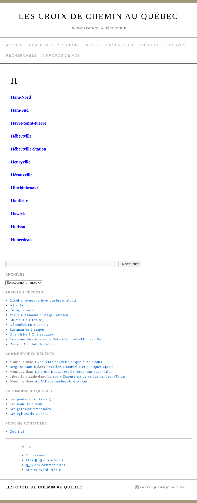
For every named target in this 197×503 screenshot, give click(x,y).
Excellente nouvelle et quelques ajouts (43, 300)
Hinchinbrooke (25, 188)
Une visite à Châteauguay (32, 334)
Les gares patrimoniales (30, 409)
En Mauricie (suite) (27, 320)
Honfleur (19, 201)
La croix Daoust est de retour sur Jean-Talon (74, 371)
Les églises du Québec (29, 414)
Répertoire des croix (54, 45)
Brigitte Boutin (23, 367)
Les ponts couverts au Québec (36, 399)
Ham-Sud (20, 110)
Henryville (20, 162)
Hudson (18, 226)
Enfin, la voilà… (24, 310)
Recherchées (21, 55)
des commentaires (45, 465)
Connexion (35, 455)
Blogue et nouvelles (109, 45)
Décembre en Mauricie (29, 325)
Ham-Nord (21, 97)
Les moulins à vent (26, 404)
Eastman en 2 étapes (27, 329)
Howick (18, 213)
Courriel (17, 431)
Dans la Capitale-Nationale (33, 344)
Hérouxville (21, 175)
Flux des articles (45, 460)
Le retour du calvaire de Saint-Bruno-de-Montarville (56, 339)
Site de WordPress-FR (45, 470)
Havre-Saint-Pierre (28, 123)
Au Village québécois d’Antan (61, 381)
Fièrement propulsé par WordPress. (163, 487)
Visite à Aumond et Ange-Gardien (39, 315)
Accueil (15, 45)
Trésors (148, 45)
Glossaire (175, 45)
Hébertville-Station (28, 149)
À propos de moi (60, 55)
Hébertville (21, 136)
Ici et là (17, 305)
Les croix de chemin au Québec (98, 16)
